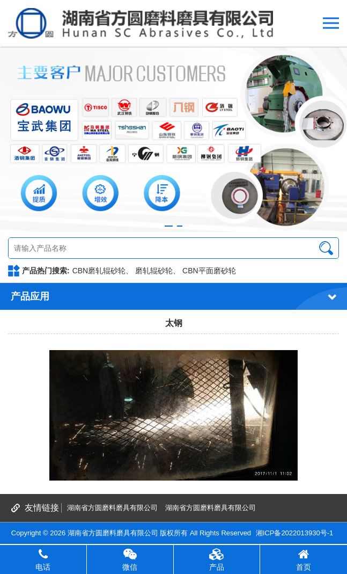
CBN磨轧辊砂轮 (99, 270)
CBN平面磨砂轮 (209, 270)
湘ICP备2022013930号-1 (295, 533)
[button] (169, 226)
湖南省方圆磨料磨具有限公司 (112, 508)
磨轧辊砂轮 (154, 270)
